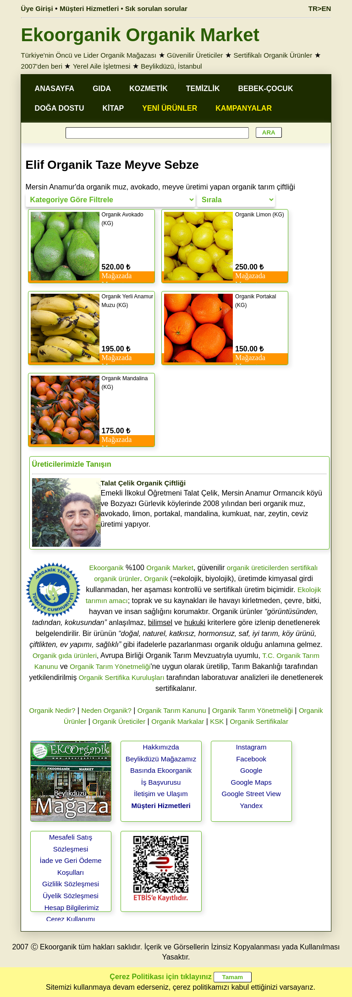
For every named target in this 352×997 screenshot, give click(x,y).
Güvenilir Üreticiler (195, 55)
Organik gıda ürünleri (65, 655)
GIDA (102, 88)
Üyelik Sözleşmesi (71, 896)
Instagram (251, 747)
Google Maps (251, 782)
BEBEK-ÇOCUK (265, 88)
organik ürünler (117, 578)
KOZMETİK (148, 88)
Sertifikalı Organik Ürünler (272, 55)
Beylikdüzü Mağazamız (161, 759)
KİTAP (113, 108)
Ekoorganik (106, 567)
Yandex (251, 805)
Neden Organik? (107, 710)
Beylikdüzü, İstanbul (171, 66)
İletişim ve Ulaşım (161, 794)
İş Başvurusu (161, 782)
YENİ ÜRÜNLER (169, 108)
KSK (217, 721)
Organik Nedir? (52, 710)
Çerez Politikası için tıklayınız (160, 977)
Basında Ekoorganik (161, 770)
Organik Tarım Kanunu (172, 710)
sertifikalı (304, 567)
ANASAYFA (55, 88)
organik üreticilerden (258, 567)
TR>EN (319, 8)
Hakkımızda (161, 747)
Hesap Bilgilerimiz (71, 907)
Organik (156, 578)
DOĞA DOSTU (59, 108)
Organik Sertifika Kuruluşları (122, 677)
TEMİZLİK (203, 88)
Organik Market (169, 567)
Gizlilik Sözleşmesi (70, 884)
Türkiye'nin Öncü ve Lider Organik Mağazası (89, 55)
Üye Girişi (37, 8)
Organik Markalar (177, 721)
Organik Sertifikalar (259, 721)
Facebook (251, 759)
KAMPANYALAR (243, 108)
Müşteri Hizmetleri (160, 805)
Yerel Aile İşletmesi (101, 66)
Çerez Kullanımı (70, 919)
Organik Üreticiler (118, 721)
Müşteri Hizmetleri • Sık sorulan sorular (123, 8)
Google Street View (251, 794)
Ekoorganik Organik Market (140, 35)
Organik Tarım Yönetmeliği (110, 666)
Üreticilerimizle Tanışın (71, 464)
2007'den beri (41, 66)
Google (251, 770)
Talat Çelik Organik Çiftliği (143, 483)
